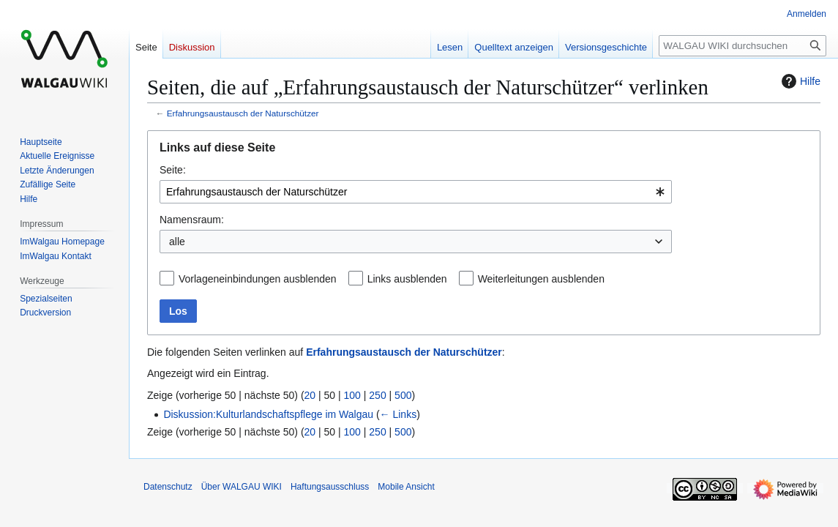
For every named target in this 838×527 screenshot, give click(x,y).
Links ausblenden (407, 279)
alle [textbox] (177, 241)
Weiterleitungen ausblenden (541, 279)
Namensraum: (192, 219)
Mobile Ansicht (406, 487)
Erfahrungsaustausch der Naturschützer (243, 113)
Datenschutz (167, 487)
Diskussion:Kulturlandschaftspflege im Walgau (268, 414)
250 (377, 395)
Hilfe (799, 81)
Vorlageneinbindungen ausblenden (258, 279)
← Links (398, 414)
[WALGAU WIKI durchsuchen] (742, 45)
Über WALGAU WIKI (241, 487)
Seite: (173, 170)
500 (402, 395)
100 (352, 395)
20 (310, 395)
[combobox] (416, 191)
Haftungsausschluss (330, 487)
